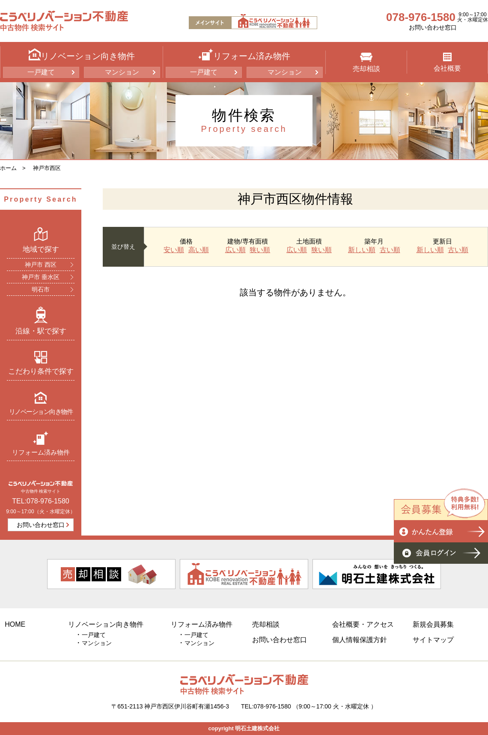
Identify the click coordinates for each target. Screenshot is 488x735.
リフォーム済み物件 (41, 443)
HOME (15, 624)
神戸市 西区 (41, 265)
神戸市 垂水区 (41, 277)
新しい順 (361, 250)
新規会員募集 (433, 624)
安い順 (174, 250)
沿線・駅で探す (40, 320)
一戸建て (41, 72)
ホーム (8, 168)
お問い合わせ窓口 (433, 27)
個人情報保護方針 (359, 639)
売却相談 (366, 62)
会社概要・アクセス (363, 624)
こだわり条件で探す (41, 363)
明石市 (41, 289)
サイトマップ (433, 639)
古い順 (390, 250)
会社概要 (447, 62)
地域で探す (41, 240)
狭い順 (260, 250)
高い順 (198, 250)
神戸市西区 (47, 168)
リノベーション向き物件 (41, 403)
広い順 (235, 250)
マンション (122, 72)
